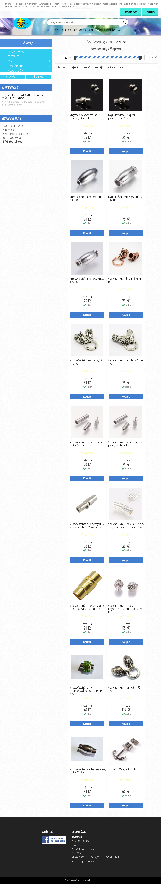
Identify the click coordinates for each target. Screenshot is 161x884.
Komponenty (99, 42)
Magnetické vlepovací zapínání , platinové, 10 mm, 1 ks (84, 116)
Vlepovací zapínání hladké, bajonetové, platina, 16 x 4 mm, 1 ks (126, 444)
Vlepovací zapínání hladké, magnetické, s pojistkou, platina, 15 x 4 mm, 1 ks (87, 525)
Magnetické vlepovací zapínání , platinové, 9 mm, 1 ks (122, 116)
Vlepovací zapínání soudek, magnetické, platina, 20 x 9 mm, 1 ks (88, 771)
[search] (124, 23)
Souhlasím (150, 12)
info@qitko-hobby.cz (12, 141)
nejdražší (87, 67)
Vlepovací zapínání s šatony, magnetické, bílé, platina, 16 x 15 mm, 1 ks (126, 608)
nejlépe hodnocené (115, 67)
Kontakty (104, 30)
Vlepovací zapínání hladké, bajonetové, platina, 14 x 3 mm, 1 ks (87, 444)
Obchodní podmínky (88, 30)
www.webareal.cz (89, 880)
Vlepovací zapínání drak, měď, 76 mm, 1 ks (126, 280)
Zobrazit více (37, 76)
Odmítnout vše (130, 12)
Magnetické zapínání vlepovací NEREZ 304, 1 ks (87, 198)
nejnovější (99, 67)
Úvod (89, 42)
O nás (55, 30)
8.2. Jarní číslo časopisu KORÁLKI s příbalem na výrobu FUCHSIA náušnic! (23, 96)
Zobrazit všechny (12, 76)
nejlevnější (75, 67)
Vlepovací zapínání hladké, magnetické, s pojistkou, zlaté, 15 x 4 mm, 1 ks (87, 607)
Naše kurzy (115, 30)
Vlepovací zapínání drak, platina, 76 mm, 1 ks (86, 362)
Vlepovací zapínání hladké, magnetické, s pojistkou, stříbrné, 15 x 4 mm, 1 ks (126, 525)
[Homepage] (46, 29)
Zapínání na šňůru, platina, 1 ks (122, 769)
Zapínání (111, 42)
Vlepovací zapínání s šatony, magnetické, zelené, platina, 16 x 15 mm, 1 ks (86, 690)
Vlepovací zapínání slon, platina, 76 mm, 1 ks (126, 689)
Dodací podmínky (69, 30)
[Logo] (21, 23)
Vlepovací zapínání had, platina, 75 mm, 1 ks (126, 362)
